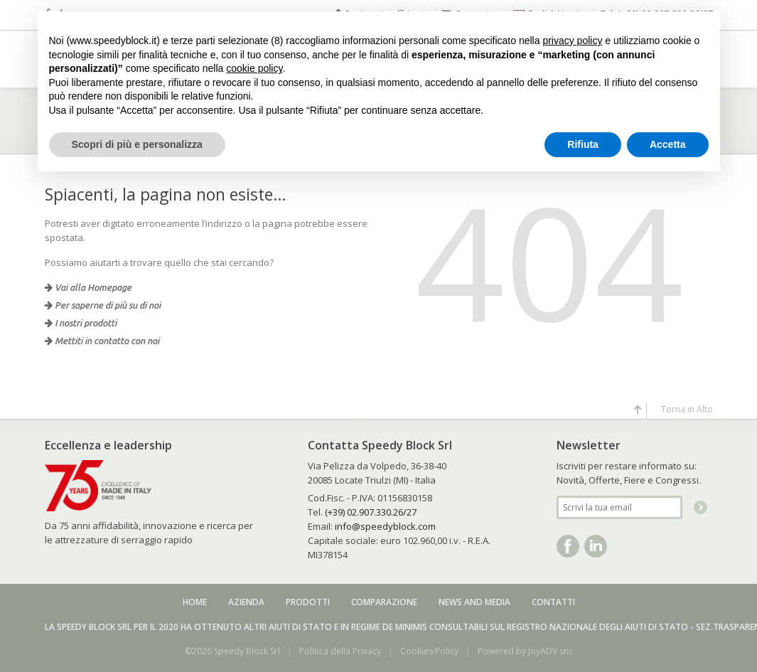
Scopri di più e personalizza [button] (137, 144)
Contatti (553, 602)
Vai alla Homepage (88, 287)
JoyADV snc (550, 651)
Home (195, 602)
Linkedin (595, 546)
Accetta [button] (668, 144)
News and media (474, 602)
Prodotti (308, 602)
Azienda (246, 602)
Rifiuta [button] (582, 144)
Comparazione (384, 602)
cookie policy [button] (254, 68)
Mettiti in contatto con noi (102, 341)
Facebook (568, 546)
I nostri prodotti (81, 323)
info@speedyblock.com (385, 526)
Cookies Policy (429, 651)
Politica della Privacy (340, 651)
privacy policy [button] (572, 40)
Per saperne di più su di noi (103, 305)
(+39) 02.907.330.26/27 (371, 512)
